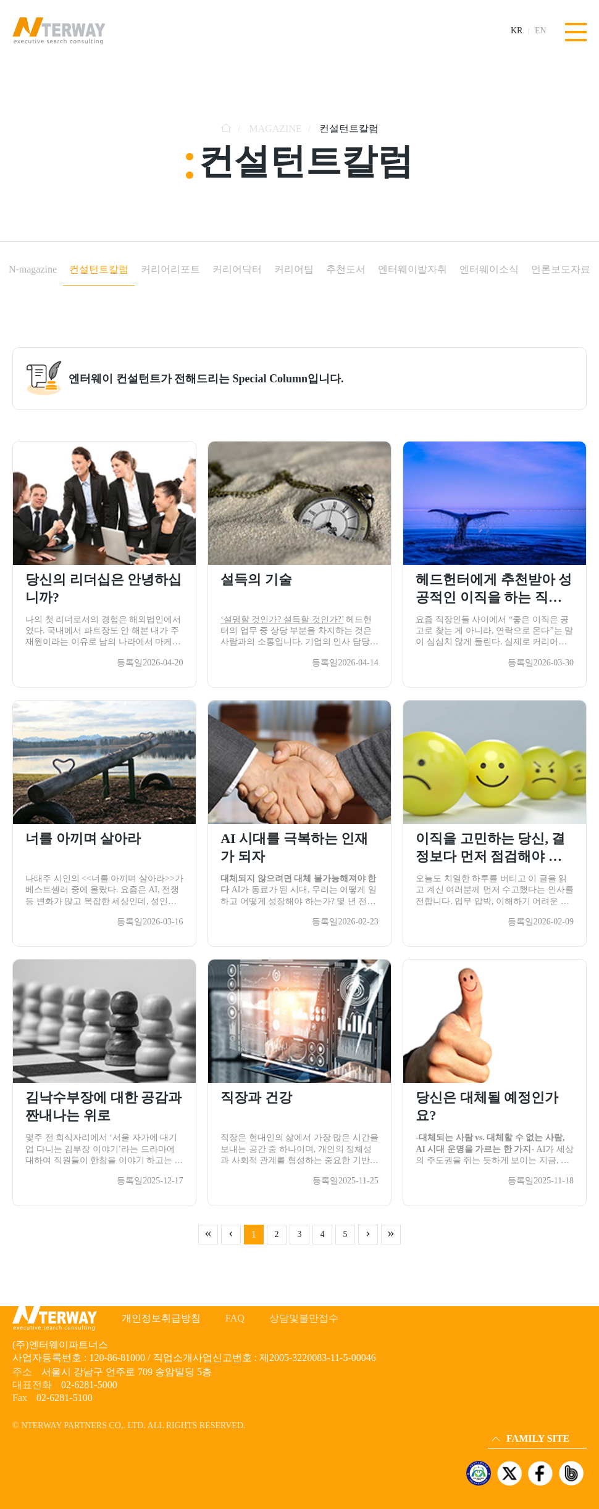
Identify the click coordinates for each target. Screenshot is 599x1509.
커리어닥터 (237, 269)
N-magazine (33, 269)
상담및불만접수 (303, 1318)
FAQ (235, 1318)
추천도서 (346, 269)
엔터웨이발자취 (412, 269)
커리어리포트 (170, 269)
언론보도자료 (560, 269)
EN (541, 31)
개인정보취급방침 (161, 1318)
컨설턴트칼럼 (98, 269)
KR (516, 31)
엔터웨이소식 (489, 269)
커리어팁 (294, 269)
